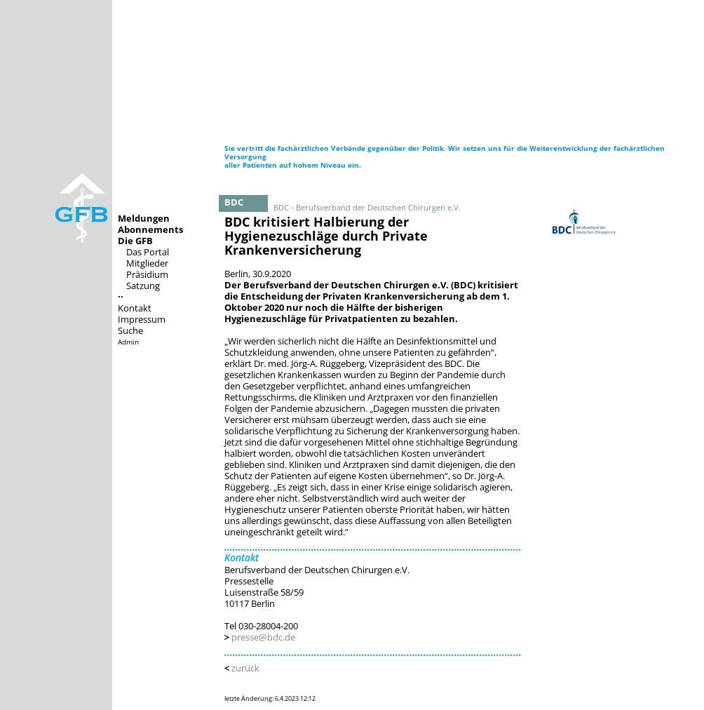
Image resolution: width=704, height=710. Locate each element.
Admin (128, 342)
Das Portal (147, 251)
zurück (245, 668)
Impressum (141, 319)
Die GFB (135, 240)
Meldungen (144, 218)
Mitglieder (147, 263)
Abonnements (150, 229)
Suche (130, 330)
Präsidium (147, 274)
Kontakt (134, 308)
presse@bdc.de (263, 637)
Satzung (143, 285)
